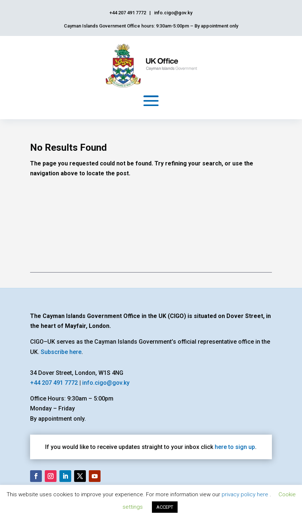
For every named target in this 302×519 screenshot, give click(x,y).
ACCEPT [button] (164, 507)
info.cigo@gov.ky (106, 382)
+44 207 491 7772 (54, 382)
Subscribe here (61, 351)
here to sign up (235, 446)
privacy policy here (246, 494)
